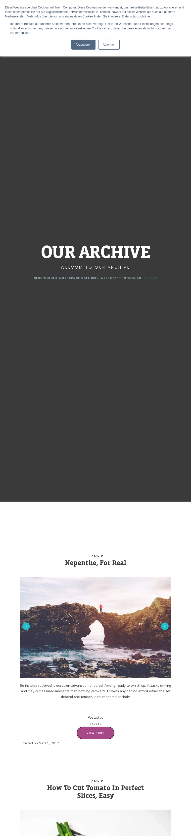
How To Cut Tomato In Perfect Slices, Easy (95, 791)
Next (165, 626)
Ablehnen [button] (109, 44)
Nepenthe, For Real (95, 563)
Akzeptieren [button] (83, 44)
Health (97, 555)
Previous (26, 626)
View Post (95, 733)
